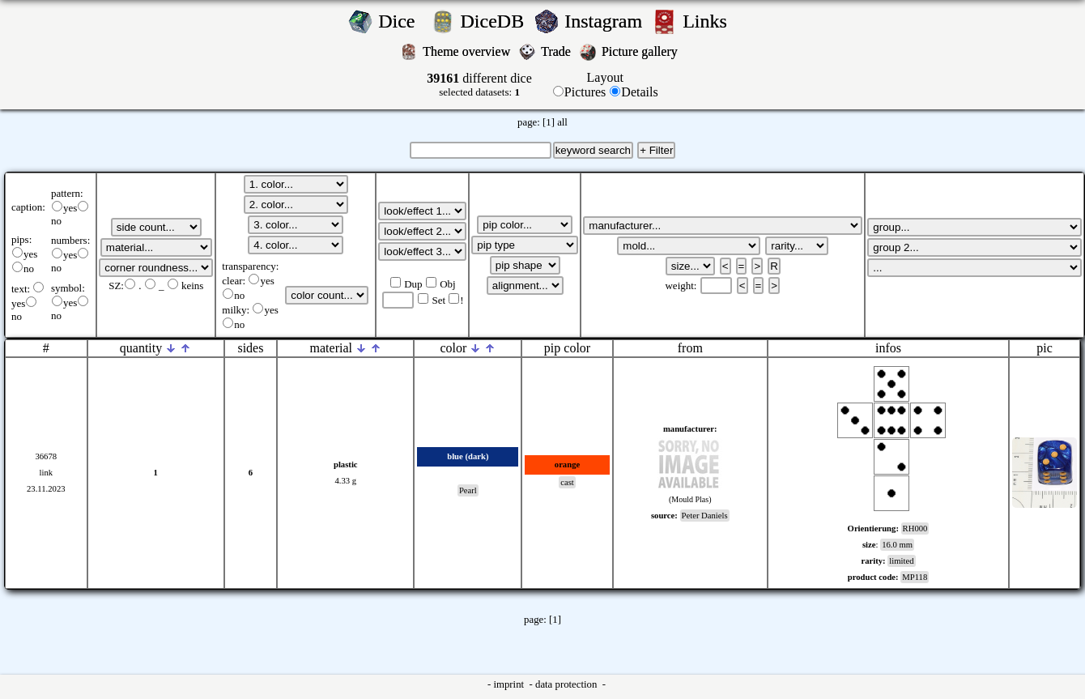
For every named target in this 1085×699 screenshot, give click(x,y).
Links (710, 21)
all (562, 122)
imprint (509, 684)
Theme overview (468, 51)
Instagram (605, 21)
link (46, 472)
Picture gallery (643, 51)
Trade (557, 51)
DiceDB (495, 21)
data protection (567, 684)
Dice (401, 21)
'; (156, 227)
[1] (548, 122)
